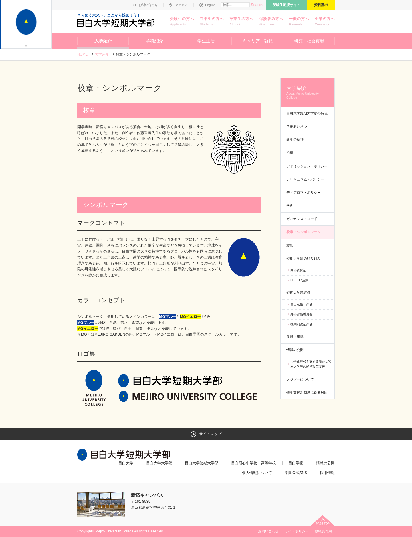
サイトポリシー (297, 531)
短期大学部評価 (298, 293)
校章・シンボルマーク (303, 232)
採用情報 (327, 473)
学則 (289, 206)
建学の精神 (295, 140)
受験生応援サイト (286, 5)
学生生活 (206, 40)
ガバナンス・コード (301, 219)
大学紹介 (103, 40)
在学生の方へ (212, 22)
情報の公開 (295, 350)
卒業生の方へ (241, 22)
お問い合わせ (148, 5)
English (210, 5)
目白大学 (125, 463)
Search (257, 5)
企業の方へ (325, 22)
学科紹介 (154, 40)
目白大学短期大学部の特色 (307, 113)
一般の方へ (299, 22)
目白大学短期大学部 (201, 463)
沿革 (289, 153)
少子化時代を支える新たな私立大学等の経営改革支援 (310, 364)
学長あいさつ (296, 126)
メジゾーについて (300, 379)
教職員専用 (323, 531)
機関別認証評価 (301, 324)
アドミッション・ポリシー (307, 166)
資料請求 (321, 5)
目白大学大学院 (159, 463)
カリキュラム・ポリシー (305, 179)
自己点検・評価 (301, 304)
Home (82, 54)
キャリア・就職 (258, 40)
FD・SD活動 (299, 280)
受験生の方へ (182, 22)
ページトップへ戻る (323, 520)
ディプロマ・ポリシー (303, 193)
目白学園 (295, 463)
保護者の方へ (271, 22)
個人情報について (257, 473)
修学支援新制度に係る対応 (307, 393)
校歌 (289, 245)
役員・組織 (295, 337)
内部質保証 (298, 270)
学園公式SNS (296, 473)
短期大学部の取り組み (303, 259)
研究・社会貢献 (309, 40)
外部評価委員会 (301, 314)
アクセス (181, 5)
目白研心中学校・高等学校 (253, 463)
